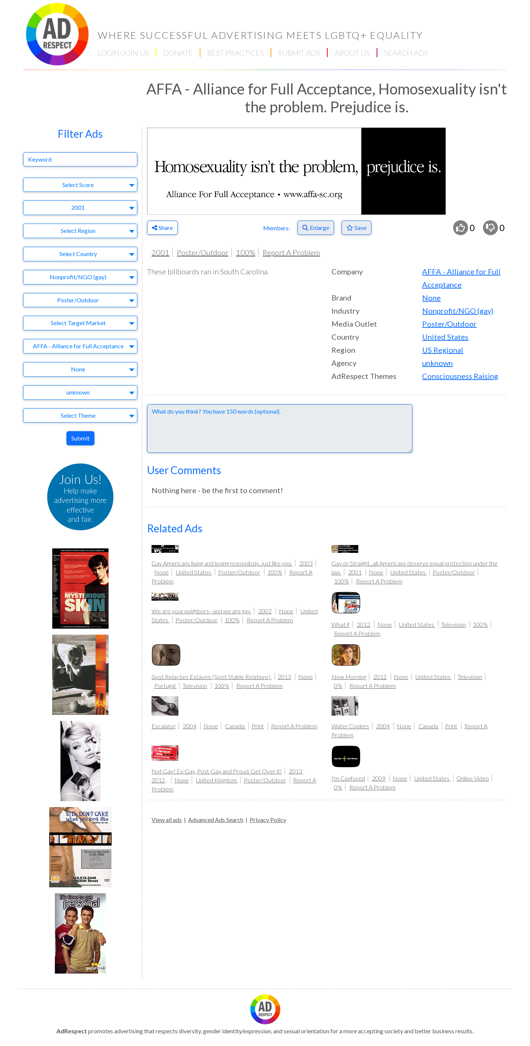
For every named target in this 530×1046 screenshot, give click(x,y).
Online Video (472, 778)
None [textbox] (78, 369)
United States (445, 336)
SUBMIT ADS (299, 52)
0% (338, 685)
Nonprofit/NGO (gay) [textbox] (78, 276)
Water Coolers (350, 725)
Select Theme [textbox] (78, 415)
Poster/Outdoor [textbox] (78, 299)
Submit (80, 438)
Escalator (164, 725)
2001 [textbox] (78, 207)
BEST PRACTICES (235, 52)
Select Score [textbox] (78, 184)
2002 (265, 610)
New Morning (348, 676)
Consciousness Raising (460, 375)
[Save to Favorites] (356, 228)
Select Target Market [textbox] (78, 322)
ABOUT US (352, 52)
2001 (160, 252)
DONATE (178, 52)
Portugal (165, 685)
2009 (379, 778)
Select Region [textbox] (78, 230)
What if (340, 624)
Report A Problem (291, 252)
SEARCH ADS (406, 52)
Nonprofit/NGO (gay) (457, 310)
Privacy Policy (268, 819)
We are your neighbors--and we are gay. (201, 610)
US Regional (442, 349)
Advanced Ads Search (215, 819)
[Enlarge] (315, 228)
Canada (235, 725)
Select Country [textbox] (78, 253)
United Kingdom (217, 780)
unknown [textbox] (78, 392)
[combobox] (80, 185)
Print (258, 725)
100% (245, 252)
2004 (189, 725)
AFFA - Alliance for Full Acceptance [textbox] (78, 345)
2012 (363, 624)
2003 (306, 563)
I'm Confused (348, 778)
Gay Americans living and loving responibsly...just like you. (222, 563)
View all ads (167, 819)
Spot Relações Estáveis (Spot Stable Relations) (212, 676)
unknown (437, 362)
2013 (284, 676)
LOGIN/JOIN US (123, 52)
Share (162, 227)
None (431, 297)
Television (453, 624)
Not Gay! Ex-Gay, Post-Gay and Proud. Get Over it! (217, 771)
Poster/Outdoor (202, 252)
